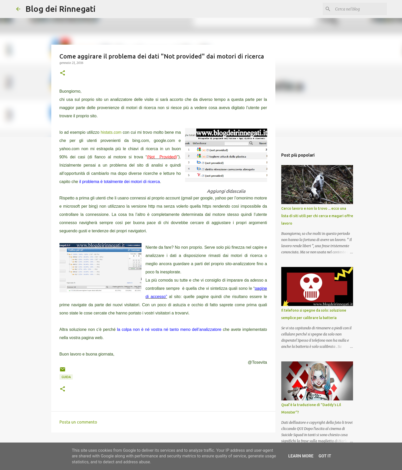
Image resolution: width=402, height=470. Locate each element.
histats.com (111, 132)
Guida (66, 377)
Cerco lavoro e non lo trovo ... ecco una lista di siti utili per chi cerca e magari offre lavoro (317, 215)
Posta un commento (78, 422)
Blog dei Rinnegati (60, 8)
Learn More (300, 456)
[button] (62, 73)
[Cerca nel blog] (360, 9)
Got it (324, 456)
